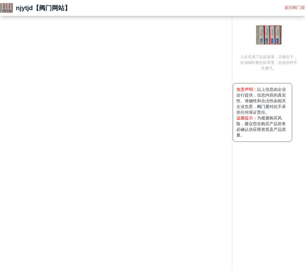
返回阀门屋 (294, 7)
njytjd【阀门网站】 (43, 7)
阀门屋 (263, 106)
